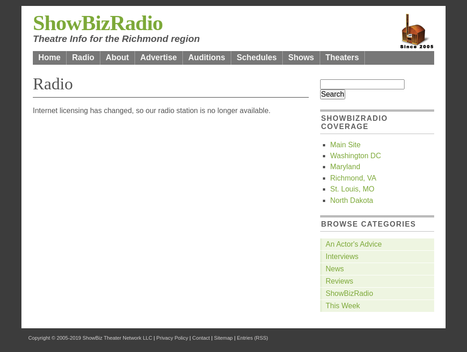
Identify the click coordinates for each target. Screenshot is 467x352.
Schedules (257, 57)
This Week (343, 306)
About (117, 57)
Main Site (345, 145)
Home (49, 57)
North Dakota (351, 200)
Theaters (342, 57)
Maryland (345, 167)
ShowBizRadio (98, 23)
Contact (201, 338)
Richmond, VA (353, 178)
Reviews (339, 281)
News (335, 269)
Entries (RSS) (252, 338)
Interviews (342, 256)
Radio (83, 57)
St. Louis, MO (352, 189)
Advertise (158, 57)
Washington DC (355, 156)
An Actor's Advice (354, 244)
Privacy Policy (172, 338)
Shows (301, 57)
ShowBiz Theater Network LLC (117, 338)
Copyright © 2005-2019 (54, 338)
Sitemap (223, 338)
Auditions (206, 57)
